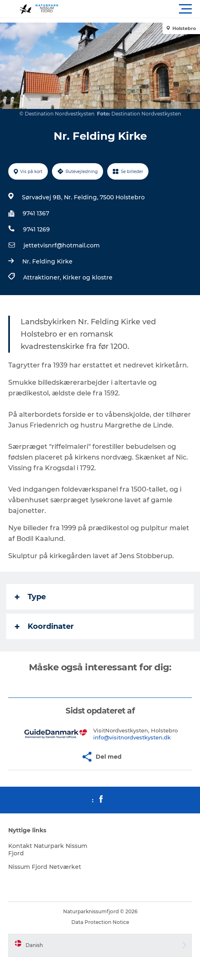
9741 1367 (36, 213)
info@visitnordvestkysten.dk (132, 737)
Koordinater (44, 626)
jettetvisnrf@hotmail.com (62, 245)
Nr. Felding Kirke (47, 261)
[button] (137, 9)
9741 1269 (36, 229)
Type (30, 596)
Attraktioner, (43, 277)
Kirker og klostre (88, 277)
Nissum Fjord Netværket (44, 867)
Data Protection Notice (100, 922)
